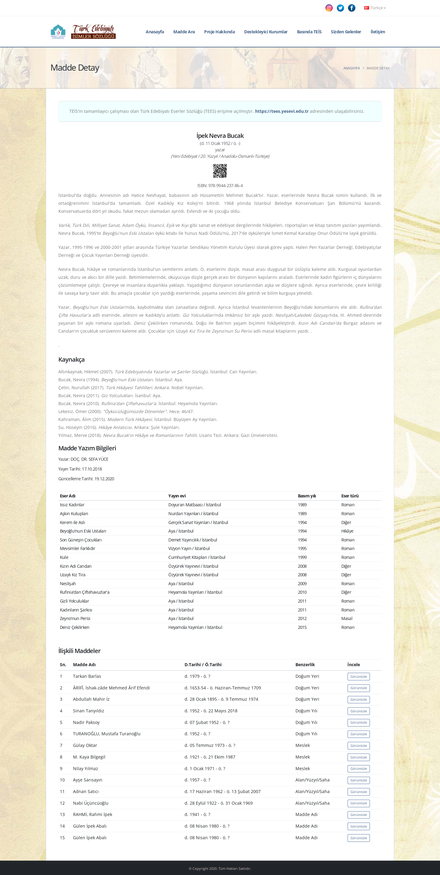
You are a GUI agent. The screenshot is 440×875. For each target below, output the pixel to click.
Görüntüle (358, 676)
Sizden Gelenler (346, 32)
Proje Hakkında (219, 32)
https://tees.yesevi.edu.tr (282, 111)
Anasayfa (155, 32)
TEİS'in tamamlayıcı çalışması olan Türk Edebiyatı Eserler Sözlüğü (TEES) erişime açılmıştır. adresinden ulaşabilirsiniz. (217, 111)
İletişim (378, 32)
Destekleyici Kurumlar (266, 32)
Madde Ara (184, 32)
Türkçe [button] (375, 7)
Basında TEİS (309, 32)
